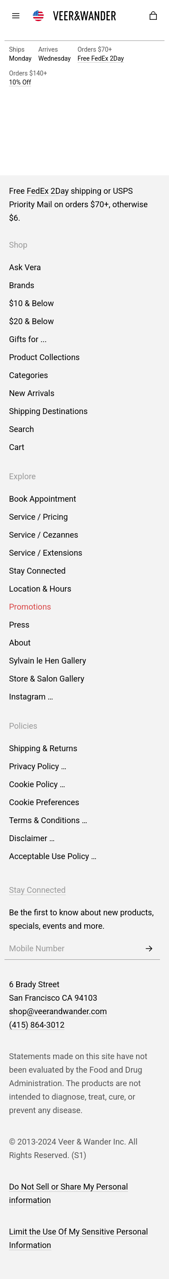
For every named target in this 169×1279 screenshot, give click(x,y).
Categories (28, 375)
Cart (16, 447)
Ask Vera (25, 267)
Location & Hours (40, 588)
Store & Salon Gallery (46, 678)
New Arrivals (32, 393)
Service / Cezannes (43, 534)
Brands (21, 285)
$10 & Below (31, 303)
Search (21, 429)
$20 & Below (31, 321)
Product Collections (44, 357)
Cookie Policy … (37, 784)
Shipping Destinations (48, 411)
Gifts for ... (28, 339)
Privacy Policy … (37, 766)
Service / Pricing (38, 516)
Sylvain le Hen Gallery (47, 660)
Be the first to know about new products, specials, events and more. (81, 919)
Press (19, 624)
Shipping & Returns (43, 748)
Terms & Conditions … (48, 820)
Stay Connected (37, 570)
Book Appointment (42, 499)
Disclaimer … (32, 838)
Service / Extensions (45, 552)
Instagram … (31, 696)
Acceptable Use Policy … (52, 856)
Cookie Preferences (44, 802)
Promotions (30, 606)
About (20, 642)
